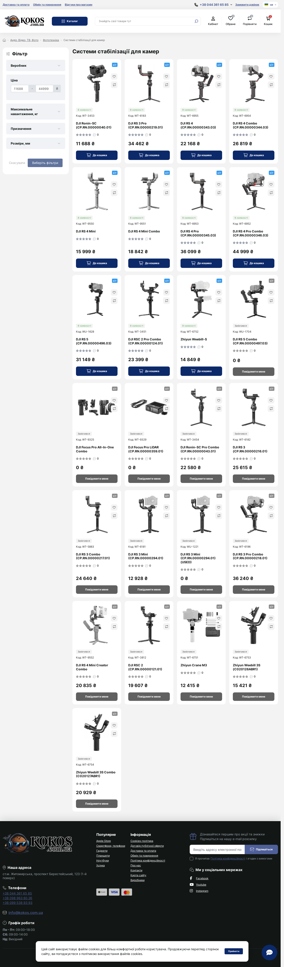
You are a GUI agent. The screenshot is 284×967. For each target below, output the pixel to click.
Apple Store (103, 841)
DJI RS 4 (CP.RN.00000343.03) (198, 125)
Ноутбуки (102, 860)
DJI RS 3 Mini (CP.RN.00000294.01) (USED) (198, 558)
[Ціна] (20, 88)
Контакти (136, 870)
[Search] (196, 21)
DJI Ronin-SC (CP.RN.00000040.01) (93, 125)
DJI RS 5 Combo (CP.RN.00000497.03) (250, 341)
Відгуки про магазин (78, 4)
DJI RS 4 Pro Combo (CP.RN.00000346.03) (250, 233)
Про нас (135, 865)
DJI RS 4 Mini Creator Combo (92, 667)
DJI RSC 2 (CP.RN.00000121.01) (145, 667)
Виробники (137, 880)
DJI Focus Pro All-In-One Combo (95, 449)
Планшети (103, 855)
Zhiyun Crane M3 (194, 665)
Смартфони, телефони (110, 845)
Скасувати (17, 163)
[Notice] (253, 371)
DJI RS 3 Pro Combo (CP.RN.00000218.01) (250, 556)
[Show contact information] (213, 5)
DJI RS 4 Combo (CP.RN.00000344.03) (250, 125)
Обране (231, 21)
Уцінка (100, 865)
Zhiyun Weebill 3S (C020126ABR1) (246, 667)
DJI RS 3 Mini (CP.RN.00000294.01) (145, 556)
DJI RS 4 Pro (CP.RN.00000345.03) (198, 233)
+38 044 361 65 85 (17, 893)
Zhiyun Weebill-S (194, 339)
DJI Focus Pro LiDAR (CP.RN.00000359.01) (145, 449)
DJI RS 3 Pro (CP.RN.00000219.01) (145, 125)
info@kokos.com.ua (25, 912)
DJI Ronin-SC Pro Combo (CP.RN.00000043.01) (200, 449)
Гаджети (101, 850)
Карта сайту (138, 875)
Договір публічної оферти (147, 845)
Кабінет (213, 21)
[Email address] (217, 849)
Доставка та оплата (16, 4)
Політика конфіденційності (147, 860)
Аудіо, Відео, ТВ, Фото (24, 40)
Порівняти (250, 21)
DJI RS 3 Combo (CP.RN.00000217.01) (93, 556)
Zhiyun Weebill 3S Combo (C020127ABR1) (96, 774)
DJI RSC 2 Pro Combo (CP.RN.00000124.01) (145, 341)
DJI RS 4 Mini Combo (144, 231)
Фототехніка (51, 40)
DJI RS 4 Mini (86, 231)
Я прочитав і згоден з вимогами (233, 859)
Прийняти (233, 951)
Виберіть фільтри (45, 163)
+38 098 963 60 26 (17, 898)
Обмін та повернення (47, 4)
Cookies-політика (141, 841)
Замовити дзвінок (247, 4)
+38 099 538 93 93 (17, 903)
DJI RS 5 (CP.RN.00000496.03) (93, 341)
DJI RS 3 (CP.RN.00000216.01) (250, 449)
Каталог (69, 21)
